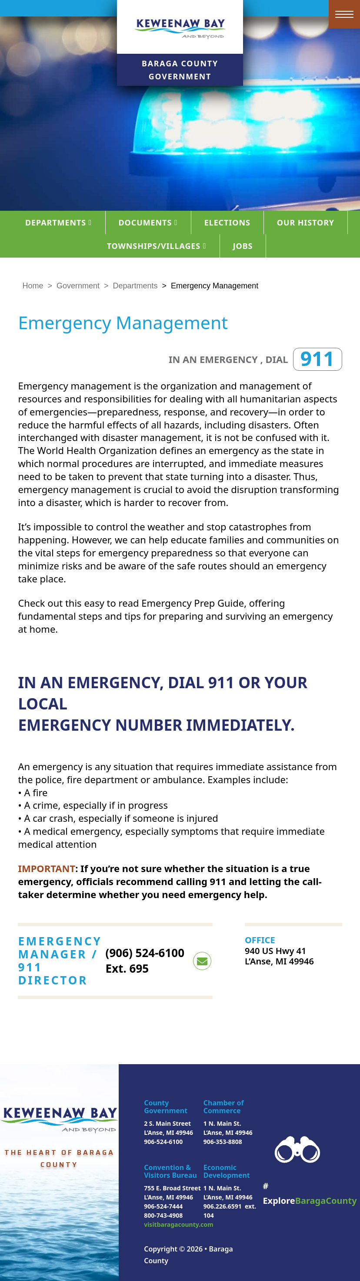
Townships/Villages (157, 246)
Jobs (243, 246)
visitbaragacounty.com (178, 1224)
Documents (148, 222)
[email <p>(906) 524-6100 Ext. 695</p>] (202, 961)
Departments (58, 222)
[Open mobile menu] (344, 14)
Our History (305, 222)
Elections (227, 222)
